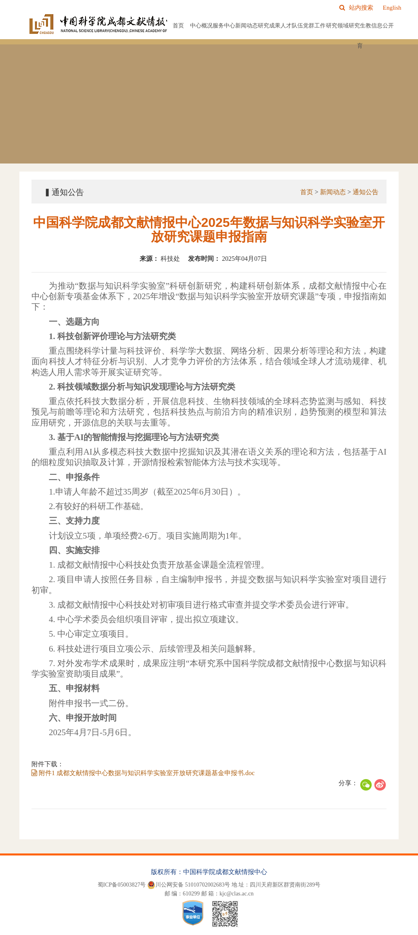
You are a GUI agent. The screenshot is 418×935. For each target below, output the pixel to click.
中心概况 (201, 26)
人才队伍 (291, 26)
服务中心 (224, 26)
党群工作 (314, 26)
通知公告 (365, 192)
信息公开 (382, 26)
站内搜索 (356, 7)
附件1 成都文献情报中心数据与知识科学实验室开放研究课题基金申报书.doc (142, 772)
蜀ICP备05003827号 (122, 885)
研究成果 (269, 26)
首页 (178, 26)
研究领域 (337, 26)
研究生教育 (360, 36)
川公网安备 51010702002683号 (188, 885)
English (392, 7)
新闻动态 (246, 26)
